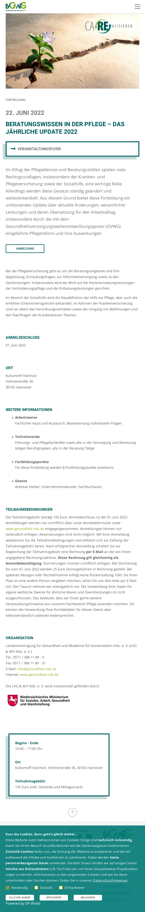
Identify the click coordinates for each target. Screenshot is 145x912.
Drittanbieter (72, 888)
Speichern (53, 898)
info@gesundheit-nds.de (36, 669)
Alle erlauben (20, 898)
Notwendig (17, 888)
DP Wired (32, 903)
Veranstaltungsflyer (39, 149)
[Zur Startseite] (16, 6)
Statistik (43, 888)
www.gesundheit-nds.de (25, 528)
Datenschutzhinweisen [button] (110, 880)
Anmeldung (25, 248)
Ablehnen (88, 898)
